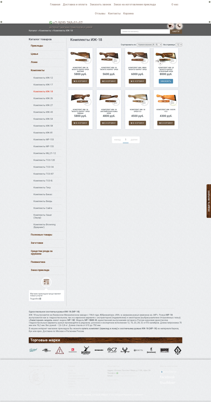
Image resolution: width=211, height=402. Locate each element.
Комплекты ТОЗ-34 (44, 168)
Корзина (128, 13)
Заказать (166, 82)
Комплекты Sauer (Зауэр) (43, 217)
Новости (72, 385)
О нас (174, 4)
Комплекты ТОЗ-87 (44, 175)
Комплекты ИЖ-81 (43, 133)
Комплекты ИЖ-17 (43, 85)
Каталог (164, 4)
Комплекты (45, 31)
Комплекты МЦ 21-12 (45, 154)
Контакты (114, 13)
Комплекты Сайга (43, 209)
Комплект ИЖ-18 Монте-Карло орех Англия (80, 70)
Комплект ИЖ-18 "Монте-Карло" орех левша (80, 112)
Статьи (71, 388)
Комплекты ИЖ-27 (43, 106)
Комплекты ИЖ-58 (43, 127)
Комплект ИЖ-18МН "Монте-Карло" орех (137, 70)
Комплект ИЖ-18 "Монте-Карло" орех (109, 70)
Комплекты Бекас (43, 195)
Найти (176, 32)
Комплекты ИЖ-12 (43, 79)
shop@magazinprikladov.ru (125, 377)
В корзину (80, 82)
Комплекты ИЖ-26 (43, 99)
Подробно (35, 300)
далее (134, 140)
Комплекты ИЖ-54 (43, 120)
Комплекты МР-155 (44, 147)
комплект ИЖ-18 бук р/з (166, 112)
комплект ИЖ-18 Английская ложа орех (108, 112)
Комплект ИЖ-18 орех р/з (137, 112)
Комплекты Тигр (42, 188)
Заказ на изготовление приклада (135, 4)
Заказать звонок (100, 4)
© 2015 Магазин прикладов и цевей (105, 393)
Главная (55, 4)
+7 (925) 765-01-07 (67, 23)
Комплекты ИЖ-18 (43, 92)
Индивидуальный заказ (78, 380)
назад (117, 140)
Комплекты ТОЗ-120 (44, 161)
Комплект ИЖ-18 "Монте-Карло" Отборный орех (166, 70)
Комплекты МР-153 (44, 140)
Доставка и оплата (75, 4)
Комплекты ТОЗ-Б (43, 181)
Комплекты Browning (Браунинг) (45, 227)
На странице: (169, 46)
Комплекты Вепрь (43, 202)
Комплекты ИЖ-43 (43, 113)
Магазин (72, 374)
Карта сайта (113, 381)
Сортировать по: (128, 46)
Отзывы (100, 13)
